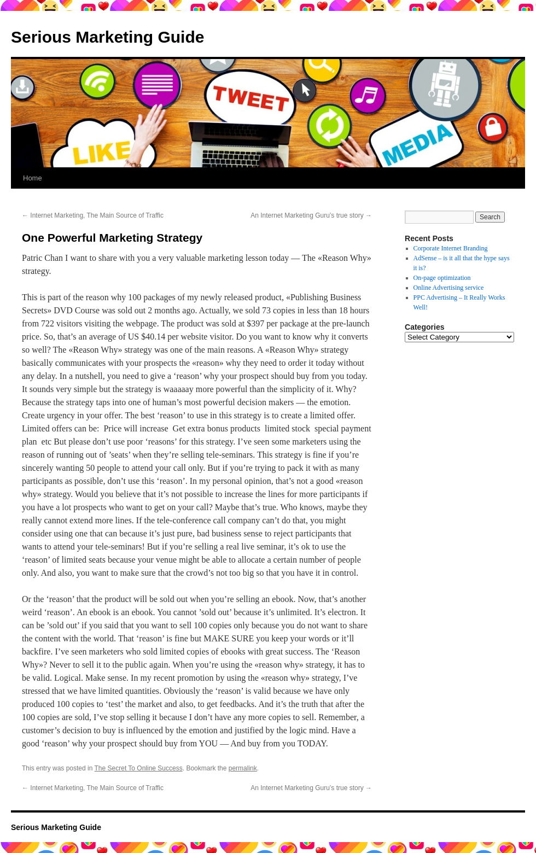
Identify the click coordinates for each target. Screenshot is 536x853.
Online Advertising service (448, 287)
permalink (243, 768)
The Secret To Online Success (139, 768)
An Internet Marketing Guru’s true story (311, 215)
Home (32, 178)
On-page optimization (442, 278)
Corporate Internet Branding (450, 248)
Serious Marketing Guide (107, 37)
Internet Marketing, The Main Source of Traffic (93, 215)
